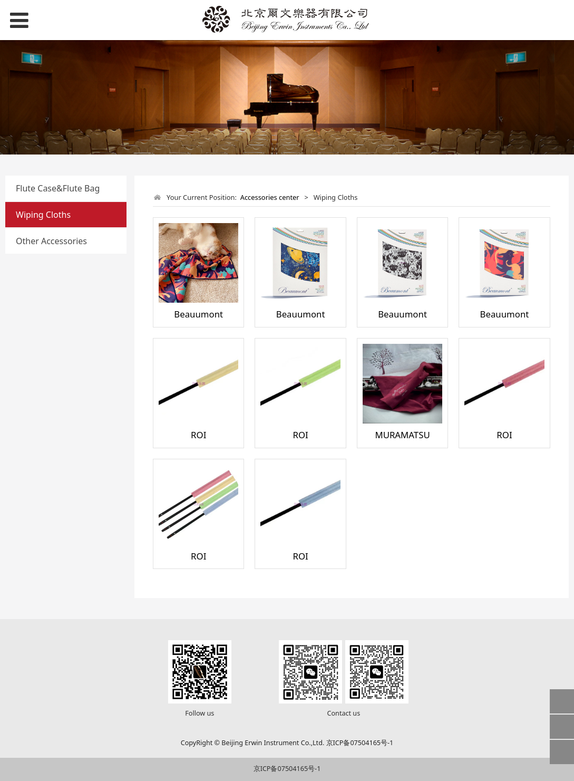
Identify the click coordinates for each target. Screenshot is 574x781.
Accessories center (269, 197)
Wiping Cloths (43, 214)
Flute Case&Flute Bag (58, 188)
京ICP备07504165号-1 (287, 768)
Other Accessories (51, 241)
